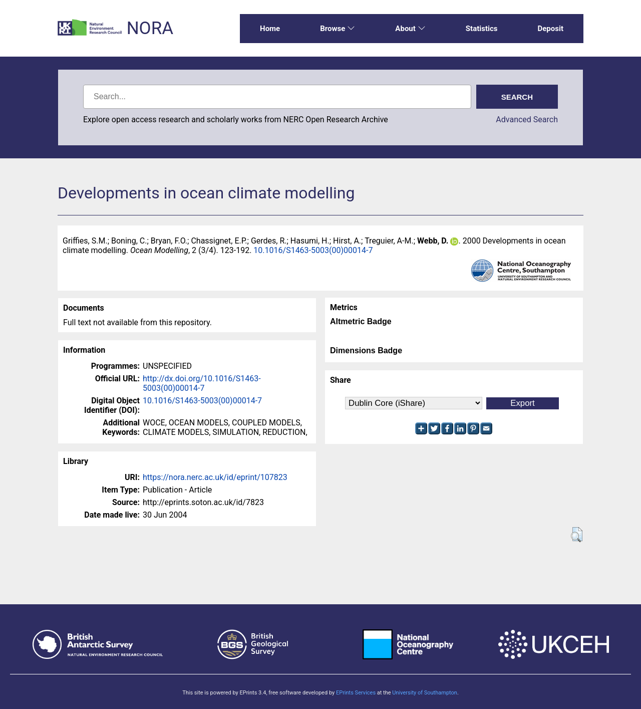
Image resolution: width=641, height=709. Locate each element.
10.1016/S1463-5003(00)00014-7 (313, 250)
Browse (337, 28)
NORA (150, 28)
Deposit (550, 28)
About (410, 28)
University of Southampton (424, 692)
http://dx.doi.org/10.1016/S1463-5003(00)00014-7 (202, 383)
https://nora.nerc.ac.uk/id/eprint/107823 (215, 477)
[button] (576, 534)
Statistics (482, 28)
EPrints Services (356, 692)
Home (270, 28)
